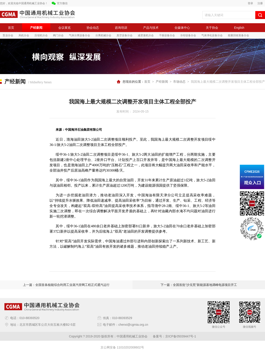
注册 (260, 3)
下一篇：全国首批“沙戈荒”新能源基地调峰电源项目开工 (199, 285)
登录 (250, 3)
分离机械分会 (103, 35)
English (239, 27)
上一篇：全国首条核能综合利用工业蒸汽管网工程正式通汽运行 (66, 285)
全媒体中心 (182, 27)
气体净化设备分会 (212, 35)
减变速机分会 (146, 35)
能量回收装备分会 (238, 35)
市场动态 (179, 81)
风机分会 (24, 35)
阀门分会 (58, 35)
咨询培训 (121, 27)
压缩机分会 (41, 35)
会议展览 (64, 27)
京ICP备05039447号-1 (180, 336)
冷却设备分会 (188, 35)
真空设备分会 (124, 35)
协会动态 (93, 27)
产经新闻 (36, 27)
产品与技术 (151, 27)
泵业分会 (8, 35)
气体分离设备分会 (79, 35)
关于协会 (212, 27)
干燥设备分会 (167, 35)
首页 (11, 27)
